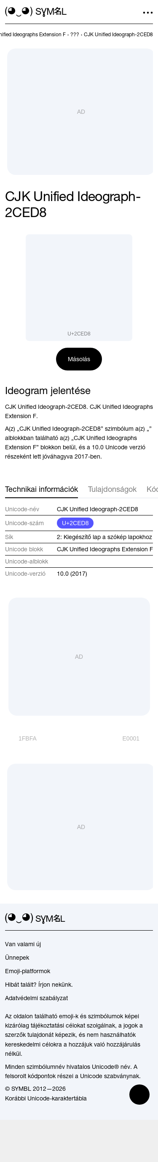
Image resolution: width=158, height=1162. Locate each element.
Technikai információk (41, 489)
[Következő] (138, 738)
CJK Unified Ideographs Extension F (105, 549)
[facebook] (148, 919)
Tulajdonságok (112, 489)
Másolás (79, 359)
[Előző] (21, 738)
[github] (133, 919)
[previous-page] (74, 34)
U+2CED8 (75, 523)
